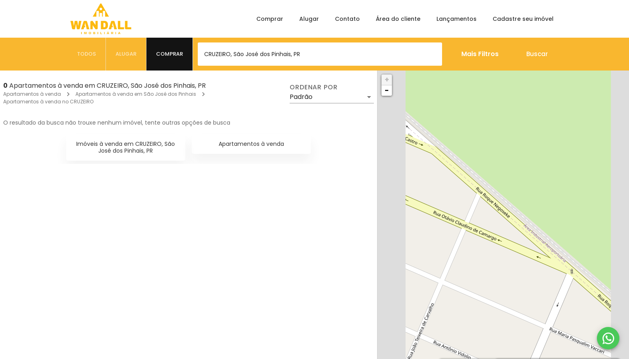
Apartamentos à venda (32, 94)
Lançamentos (456, 19)
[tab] (86, 54)
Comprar (269, 19)
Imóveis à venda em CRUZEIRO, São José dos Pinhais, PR (125, 147)
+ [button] (387, 80)
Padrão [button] (301, 96)
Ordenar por (314, 87)
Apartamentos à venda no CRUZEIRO (48, 101)
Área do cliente (398, 19)
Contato (347, 19)
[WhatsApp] (608, 338)
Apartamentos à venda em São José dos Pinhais (135, 94)
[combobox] (320, 54)
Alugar (309, 19)
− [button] (387, 90)
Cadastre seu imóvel (523, 19)
